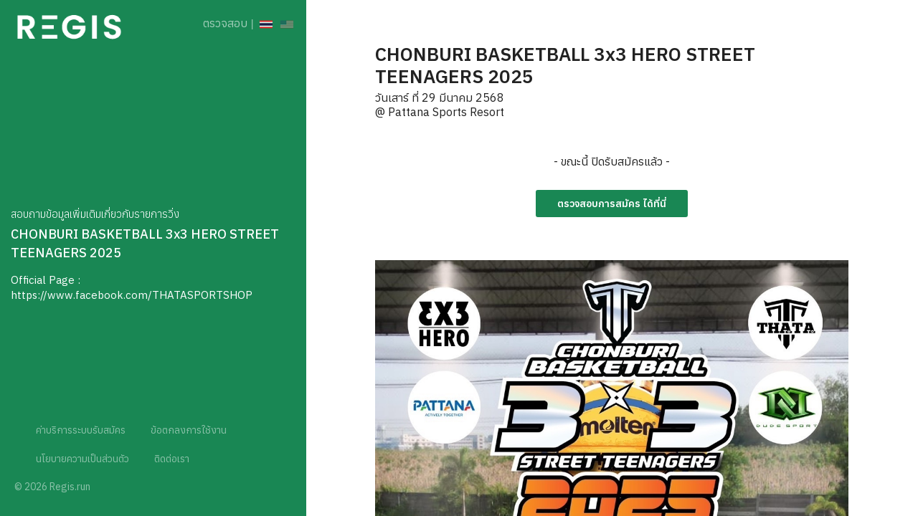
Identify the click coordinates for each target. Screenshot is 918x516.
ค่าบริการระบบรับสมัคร (81, 430)
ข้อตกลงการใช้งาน (189, 430)
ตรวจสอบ (225, 23)
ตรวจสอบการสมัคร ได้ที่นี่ (611, 203)
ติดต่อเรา (171, 458)
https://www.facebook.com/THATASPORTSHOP (131, 295)
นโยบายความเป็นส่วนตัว (82, 458)
